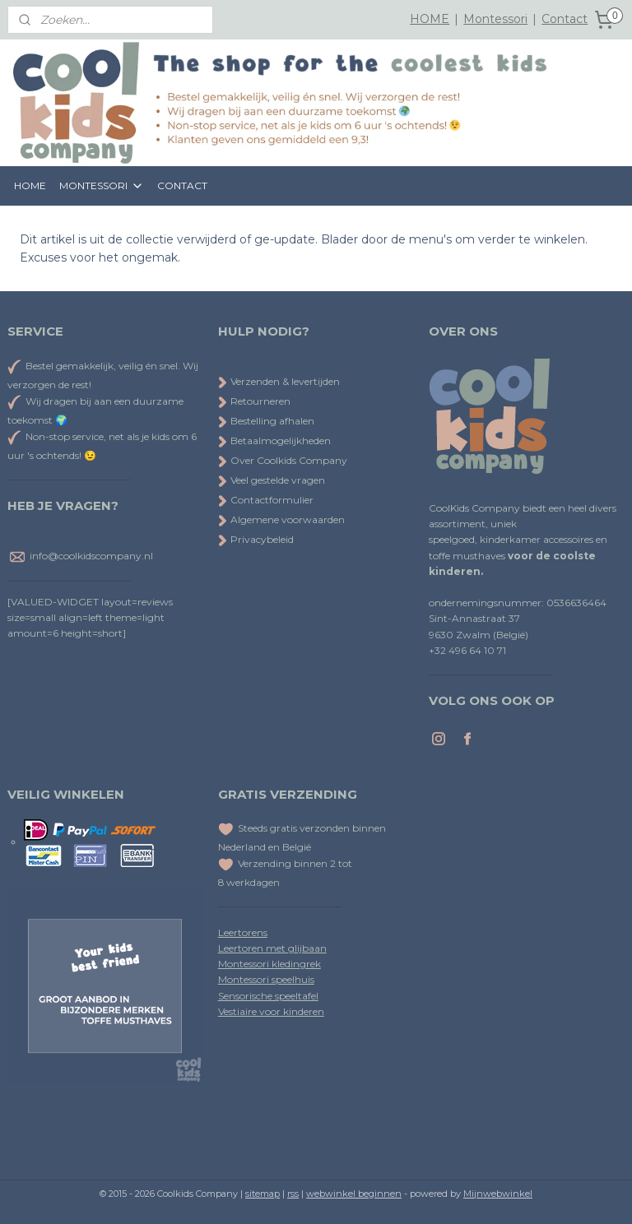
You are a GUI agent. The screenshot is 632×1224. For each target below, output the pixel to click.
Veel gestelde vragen (271, 480)
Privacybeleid (256, 539)
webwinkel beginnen (354, 1193)
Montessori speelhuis (266, 979)
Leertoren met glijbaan (272, 948)
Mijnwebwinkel (497, 1193)
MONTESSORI (101, 185)
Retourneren (254, 401)
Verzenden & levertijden (285, 381)
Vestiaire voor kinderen (271, 1011)
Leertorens (242, 932)
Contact (564, 19)
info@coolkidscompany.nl (91, 555)
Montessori (495, 19)
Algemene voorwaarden (281, 519)
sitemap (262, 1193)
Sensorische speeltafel (268, 996)
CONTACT (182, 185)
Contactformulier (266, 500)
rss (293, 1193)
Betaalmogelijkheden (274, 440)
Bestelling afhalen (266, 421)
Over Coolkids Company (282, 460)
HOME (429, 19)
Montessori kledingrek (269, 963)
